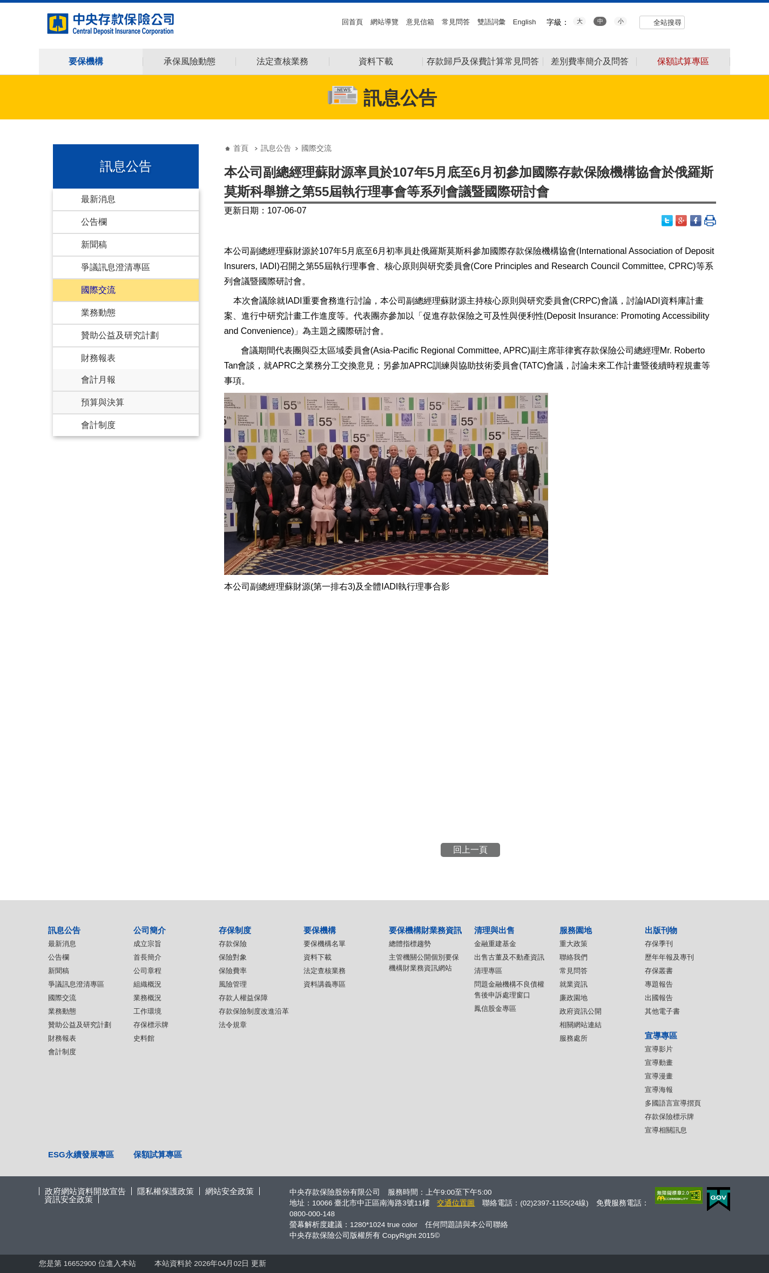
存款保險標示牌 (669, 1117)
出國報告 (659, 998)
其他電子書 (662, 1011)
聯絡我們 (573, 957)
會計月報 (98, 379)
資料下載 (376, 61)
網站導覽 (384, 22)
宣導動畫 (659, 1062)
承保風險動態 (189, 61)
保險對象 (233, 957)
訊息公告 (276, 148)
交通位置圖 (456, 1203)
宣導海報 (659, 1090)
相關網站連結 (580, 1025)
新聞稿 (94, 244)
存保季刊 (659, 944)
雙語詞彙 (491, 22)
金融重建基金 (495, 944)
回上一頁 (470, 849)
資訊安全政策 (68, 1199)
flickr (715, 21)
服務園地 (575, 930)
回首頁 (352, 22)
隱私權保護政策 (165, 1191)
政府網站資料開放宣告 (85, 1191)
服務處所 (573, 1038)
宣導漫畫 (659, 1076)
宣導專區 (661, 1035)
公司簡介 (149, 930)
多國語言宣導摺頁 (673, 1103)
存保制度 (235, 930)
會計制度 (98, 425)
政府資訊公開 (580, 1011)
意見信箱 (420, 22)
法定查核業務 (282, 61)
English (524, 22)
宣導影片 (659, 1049)
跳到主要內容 (5, 5)
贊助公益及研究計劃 (120, 335)
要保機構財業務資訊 (425, 930)
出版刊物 (661, 930)
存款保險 (233, 944)
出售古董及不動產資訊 (509, 957)
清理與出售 (494, 930)
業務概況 (147, 998)
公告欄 (94, 221)
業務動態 (98, 312)
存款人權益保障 (243, 998)
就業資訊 (573, 984)
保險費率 (233, 971)
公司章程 (147, 971)
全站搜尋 (667, 22)
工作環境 (147, 1011)
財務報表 (98, 358)
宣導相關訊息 (666, 1130)
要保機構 (319, 930)
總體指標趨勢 (410, 944)
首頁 (240, 148)
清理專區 (488, 971)
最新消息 (98, 199)
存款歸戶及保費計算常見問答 (483, 61)
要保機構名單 (324, 944)
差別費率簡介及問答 (590, 61)
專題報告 (659, 984)
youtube (700, 21)
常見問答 (456, 22)
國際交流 (98, 289)
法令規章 (233, 1025)
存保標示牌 (150, 1025)
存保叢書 (659, 971)
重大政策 (573, 944)
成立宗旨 (147, 944)
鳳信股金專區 (495, 1008)
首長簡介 (147, 957)
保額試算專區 (683, 61)
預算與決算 (102, 402)
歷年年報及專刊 (669, 957)
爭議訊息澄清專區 (115, 267)
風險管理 (233, 984)
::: (3, 6)
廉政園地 (573, 998)
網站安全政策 (229, 1191)
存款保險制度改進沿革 (254, 1011)
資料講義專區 (324, 984)
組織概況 (147, 984)
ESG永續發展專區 (81, 1154)
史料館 (143, 1038)
